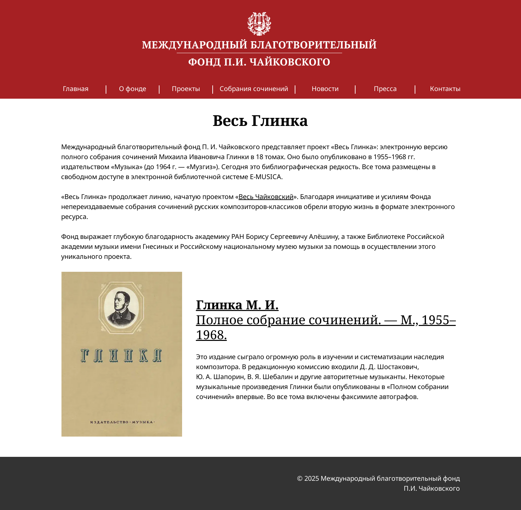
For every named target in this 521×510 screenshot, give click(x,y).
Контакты (445, 88)
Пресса (385, 88)
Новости (325, 88)
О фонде (132, 88)
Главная (76, 88)
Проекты (186, 88)
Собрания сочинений (254, 88)
